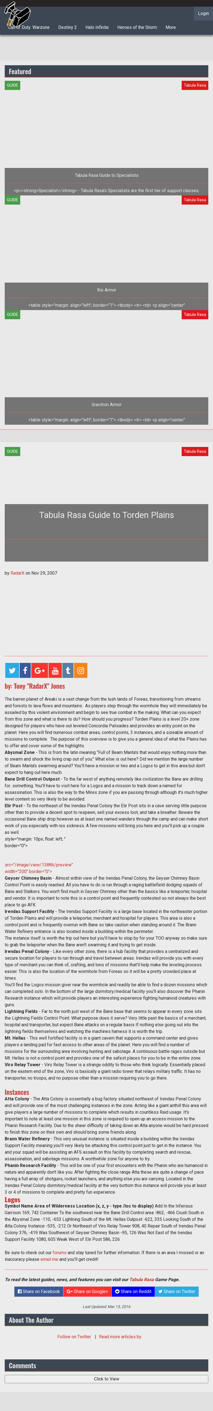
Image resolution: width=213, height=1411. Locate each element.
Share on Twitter (176, 1291)
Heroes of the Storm (137, 27)
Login (203, 13)
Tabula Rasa (141, 1279)
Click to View (106, 1379)
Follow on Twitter (74, 1336)
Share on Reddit (133, 1291)
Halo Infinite (97, 27)
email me (49, 1259)
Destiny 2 (67, 27)
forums (60, 1252)
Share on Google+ (87, 1291)
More (171, 27)
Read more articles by (120, 1336)
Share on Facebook (39, 1291)
